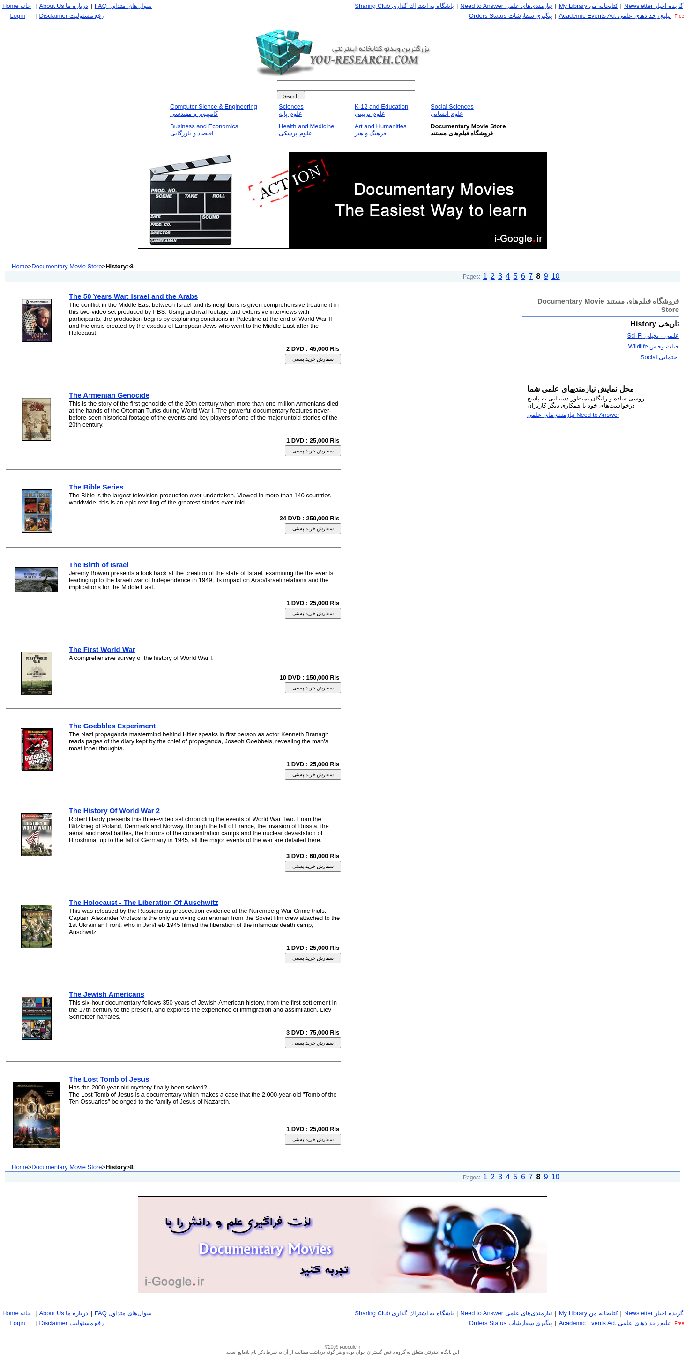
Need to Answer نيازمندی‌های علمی (506, 5)
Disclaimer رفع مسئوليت (71, 15)
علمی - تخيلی (653, 335)
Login (17, 15)
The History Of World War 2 (114, 811)
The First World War (102, 649)
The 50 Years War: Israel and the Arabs (133, 296)
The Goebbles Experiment (112, 726)
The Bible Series (96, 487)
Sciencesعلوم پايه (291, 110)
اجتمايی (659, 357)
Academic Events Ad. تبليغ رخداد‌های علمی (615, 15)
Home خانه (16, 5)
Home (20, 266)
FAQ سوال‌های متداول (123, 5)
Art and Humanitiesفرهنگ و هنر (381, 130)
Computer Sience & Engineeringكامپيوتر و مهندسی (213, 110)
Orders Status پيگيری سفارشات (510, 15)
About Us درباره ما (63, 5)
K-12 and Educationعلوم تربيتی (381, 110)
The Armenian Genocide (109, 395)
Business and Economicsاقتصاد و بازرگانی (204, 130)
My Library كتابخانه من (588, 5)
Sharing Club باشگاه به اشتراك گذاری (404, 5)
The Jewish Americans (106, 994)
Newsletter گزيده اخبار (653, 5)
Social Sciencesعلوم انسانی (452, 110)
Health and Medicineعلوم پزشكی (307, 130)
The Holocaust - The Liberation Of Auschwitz (143, 902)
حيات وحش (653, 346)
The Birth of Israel (99, 565)
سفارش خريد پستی (313, 359)
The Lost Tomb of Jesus (109, 1079)
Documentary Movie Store (66, 266)
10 (555, 276)
